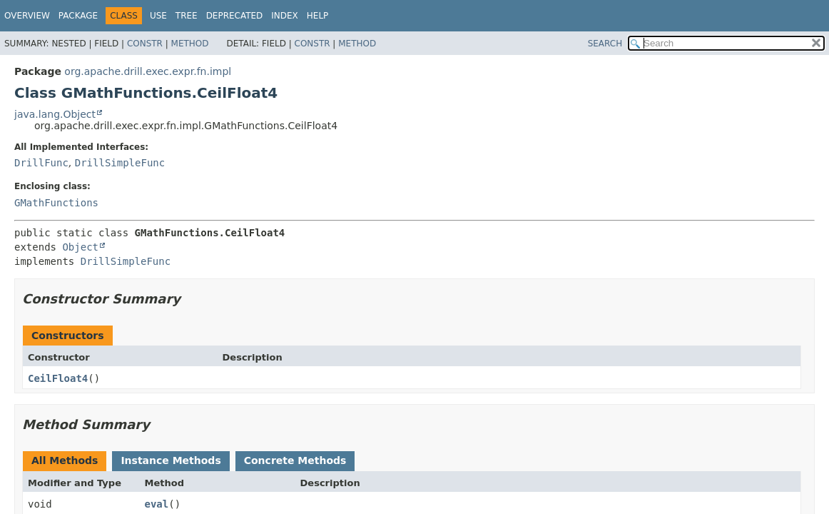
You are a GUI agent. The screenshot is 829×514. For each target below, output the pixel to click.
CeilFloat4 (58, 378)
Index (284, 16)
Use (158, 16)
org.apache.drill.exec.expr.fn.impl (147, 71)
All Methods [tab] (64, 460)
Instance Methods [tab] (170, 460)
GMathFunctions (56, 202)
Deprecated (234, 16)
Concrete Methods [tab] (295, 460)
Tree (187, 16)
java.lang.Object (55, 114)
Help (318, 16)
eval (157, 504)
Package (78, 16)
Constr (145, 44)
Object (80, 247)
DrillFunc (41, 162)
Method (190, 44)
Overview (27, 16)
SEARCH (605, 44)
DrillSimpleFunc (120, 162)
